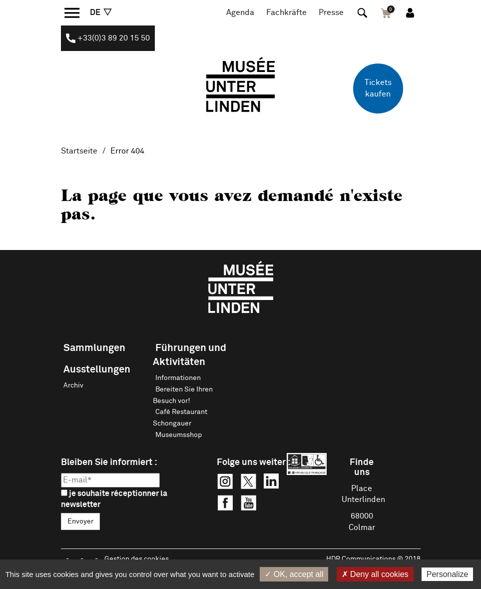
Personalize (448, 574)
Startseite (79, 151)
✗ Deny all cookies (375, 574)
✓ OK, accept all (294, 574)
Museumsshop (178, 435)
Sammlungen (94, 348)
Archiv (73, 385)
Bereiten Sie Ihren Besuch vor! (183, 395)
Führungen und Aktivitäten (189, 355)
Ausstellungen (96, 369)
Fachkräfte (286, 12)
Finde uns (362, 467)
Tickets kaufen (378, 88)
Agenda (240, 12)
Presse (331, 12)
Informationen (178, 378)
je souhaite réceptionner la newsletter (114, 499)
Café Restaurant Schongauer (180, 417)
